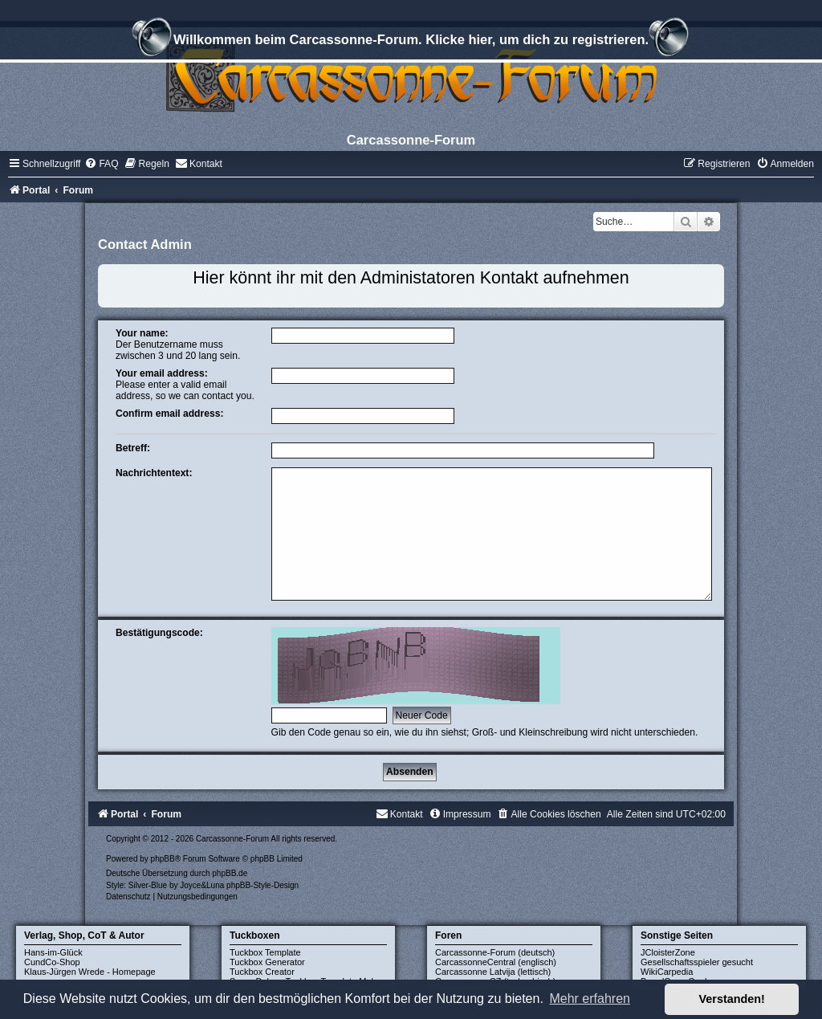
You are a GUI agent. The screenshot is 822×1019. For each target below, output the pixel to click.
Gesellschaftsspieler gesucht (697, 962)
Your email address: (162, 373)
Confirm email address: (169, 413)
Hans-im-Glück (53, 952)
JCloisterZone (668, 952)
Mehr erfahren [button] (589, 998)
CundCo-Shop (52, 962)
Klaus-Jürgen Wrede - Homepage (90, 971)
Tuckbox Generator (267, 962)
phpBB (163, 858)
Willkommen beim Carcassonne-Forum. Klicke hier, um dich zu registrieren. (411, 42)
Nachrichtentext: (154, 473)
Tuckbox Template (265, 952)
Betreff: (133, 448)
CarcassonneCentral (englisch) (495, 962)
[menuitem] (101, 163)
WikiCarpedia (667, 971)
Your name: (142, 333)
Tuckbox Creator (262, 971)
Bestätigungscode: (159, 632)
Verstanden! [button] (732, 999)
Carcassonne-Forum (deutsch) (495, 952)
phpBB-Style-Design (262, 885)
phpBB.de (229, 873)
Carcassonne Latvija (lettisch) (493, 971)
